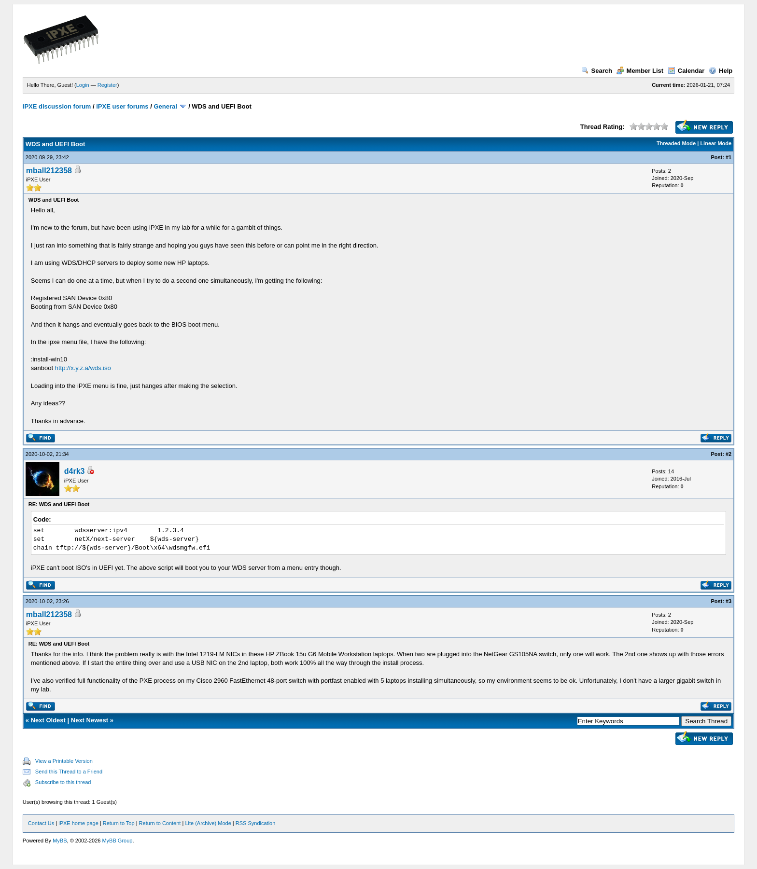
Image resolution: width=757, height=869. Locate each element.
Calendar (686, 70)
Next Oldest (48, 720)
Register (107, 85)
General (165, 106)
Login (82, 85)
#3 (728, 601)
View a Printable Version (64, 761)
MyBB (60, 840)
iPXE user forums (122, 106)
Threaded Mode (676, 143)
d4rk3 (74, 471)
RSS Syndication (256, 823)
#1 (728, 157)
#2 (728, 454)
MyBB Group (117, 840)
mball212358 (49, 170)
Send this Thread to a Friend (68, 771)
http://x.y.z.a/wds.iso (83, 368)
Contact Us (41, 823)
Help (720, 70)
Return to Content (160, 823)
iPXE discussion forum (57, 106)
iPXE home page (78, 823)
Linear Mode (715, 143)
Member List (640, 70)
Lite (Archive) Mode (208, 823)
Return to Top (119, 823)
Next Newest (89, 720)
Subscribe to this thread (63, 782)
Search (596, 70)
